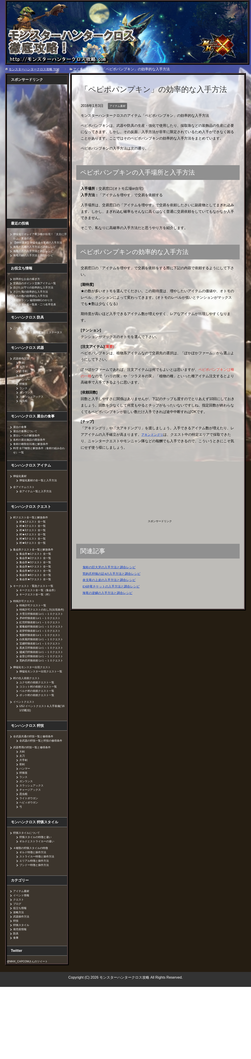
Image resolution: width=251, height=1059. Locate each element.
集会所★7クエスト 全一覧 (37, 587)
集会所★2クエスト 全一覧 (37, 566)
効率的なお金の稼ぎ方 (28, 283)
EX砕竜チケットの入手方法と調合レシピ (115, 586)
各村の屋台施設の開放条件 (32, 448)
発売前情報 (21, 1001)
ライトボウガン (30, 870)
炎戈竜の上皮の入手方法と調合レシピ (112, 580)
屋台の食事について (27, 439)
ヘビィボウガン (30, 874)
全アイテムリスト (25, 495)
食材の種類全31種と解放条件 (33, 452)
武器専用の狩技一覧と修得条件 (35, 819)
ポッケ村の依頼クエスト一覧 (39, 763)
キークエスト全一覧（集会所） (41, 598)
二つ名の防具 (22, 332)
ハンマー (25, 388)
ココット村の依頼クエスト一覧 (41, 754)
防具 (16, 1005)
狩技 (16, 992)
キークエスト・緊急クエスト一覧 (36, 594)
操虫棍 (24, 409)
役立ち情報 (21, 980)
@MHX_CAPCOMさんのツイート (31, 1033)
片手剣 (24, 379)
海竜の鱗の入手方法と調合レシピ (36, 259)
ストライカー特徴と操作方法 (39, 928)
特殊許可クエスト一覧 (35, 613)
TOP (38, 69)
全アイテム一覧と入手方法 (38, 499)
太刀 (22, 375)
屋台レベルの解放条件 (28, 444)
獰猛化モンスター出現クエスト (35, 730)
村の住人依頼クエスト (28, 746)
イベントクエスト (25, 769)
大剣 (22, 371)
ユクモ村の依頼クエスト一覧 (39, 750)
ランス (24, 396)
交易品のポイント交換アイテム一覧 (38, 287)
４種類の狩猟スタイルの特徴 (33, 920)
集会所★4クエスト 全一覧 (37, 575)
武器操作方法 (22, 367)
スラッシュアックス (33, 405)
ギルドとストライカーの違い (39, 913)
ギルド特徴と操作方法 (35, 924)
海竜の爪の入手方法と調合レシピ (36, 255)
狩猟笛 (24, 392)
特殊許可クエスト (25, 609)
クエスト (19, 971)
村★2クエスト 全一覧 (34, 534)
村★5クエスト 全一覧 (34, 547)
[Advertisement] (118, 485)
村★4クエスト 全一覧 (34, 542)
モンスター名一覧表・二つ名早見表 (38, 308)
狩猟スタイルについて (28, 905)
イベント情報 (22, 967)
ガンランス (27, 400)
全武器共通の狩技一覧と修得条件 (36, 804)
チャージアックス (31, 861)
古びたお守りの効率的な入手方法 (36, 291)
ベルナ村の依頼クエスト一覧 (39, 758)
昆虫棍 (24, 866)
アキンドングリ (153, 434)
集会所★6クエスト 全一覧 (37, 583)
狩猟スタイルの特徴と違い (38, 909)
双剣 (22, 384)
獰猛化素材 (21, 484)
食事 (16, 1009)
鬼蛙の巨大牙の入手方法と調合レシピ (112, 567)
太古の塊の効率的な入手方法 (33, 300)
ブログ (18, 976)
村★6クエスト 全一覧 (34, 551)
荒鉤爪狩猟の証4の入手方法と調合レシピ (115, 573)
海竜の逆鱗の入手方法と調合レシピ (111, 593)
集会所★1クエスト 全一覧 (37, 562)
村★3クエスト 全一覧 (34, 538)
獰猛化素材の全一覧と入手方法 (41, 488)
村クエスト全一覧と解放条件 (33, 525)
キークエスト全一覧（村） (38, 603)
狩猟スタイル (22, 997)
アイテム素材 (118, 106)
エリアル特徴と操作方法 (36, 932)
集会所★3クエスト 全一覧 (37, 570)
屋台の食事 (21, 435)
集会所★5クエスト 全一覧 (37, 579)
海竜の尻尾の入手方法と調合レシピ (38, 251)
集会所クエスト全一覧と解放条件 (36, 558)
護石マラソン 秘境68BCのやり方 (36, 304)
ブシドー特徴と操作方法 (36, 937)
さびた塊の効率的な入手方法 (33, 296)
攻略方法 (19, 984)
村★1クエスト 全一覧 (34, 530)
